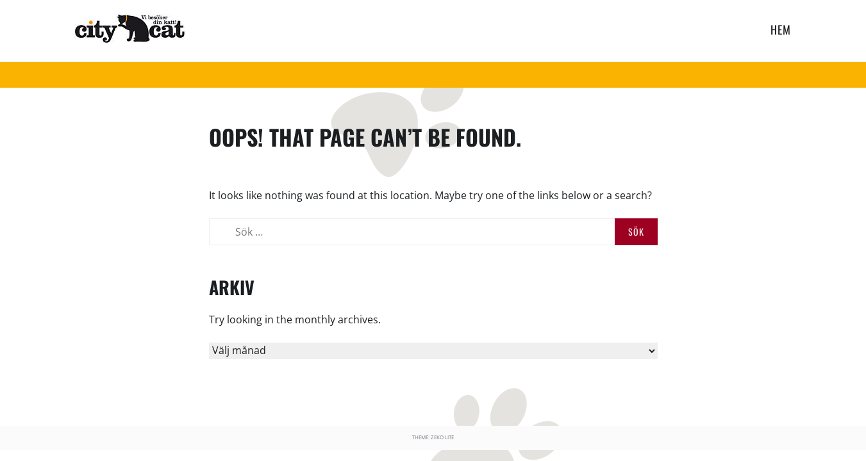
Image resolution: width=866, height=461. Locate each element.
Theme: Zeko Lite (433, 437)
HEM (780, 29)
